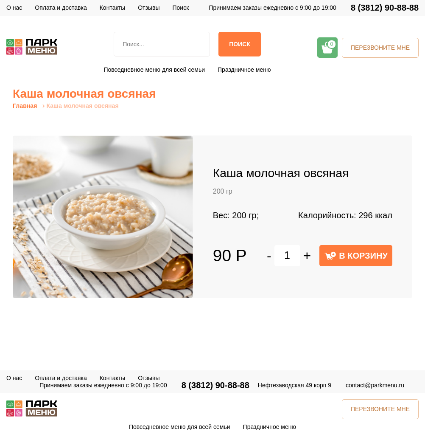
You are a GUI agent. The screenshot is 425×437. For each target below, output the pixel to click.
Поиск (239, 44)
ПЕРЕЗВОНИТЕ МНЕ (380, 47)
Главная (25, 105)
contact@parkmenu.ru (375, 385)
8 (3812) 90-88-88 (385, 7)
